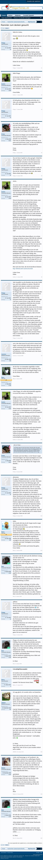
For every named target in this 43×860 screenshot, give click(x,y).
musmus (3, 354)
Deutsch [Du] (10, 852)
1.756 (9, 385)
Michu (3, 679)
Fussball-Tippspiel (28, 15)
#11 (41, 471)
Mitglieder (18, 15)
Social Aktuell (3, 852)
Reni (2, 566)
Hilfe (41, 852)
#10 (41, 439)
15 (10, 49)
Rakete (3, 768)
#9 (41, 378)
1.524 (9, 774)
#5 (41, 175)
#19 (41, 794)
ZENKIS (3, 702)
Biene (2, 532)
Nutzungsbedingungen (38, 854)
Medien (10, 15)
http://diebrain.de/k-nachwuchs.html (23, 268)
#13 (41, 550)
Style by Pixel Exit (4, 858)
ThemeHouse (19, 856)
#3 (41, 109)
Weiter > (7, 28)
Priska (3, 134)
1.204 (9, 573)
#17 (41, 685)
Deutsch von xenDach (32, 855)
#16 (41, 663)
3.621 (9, 140)
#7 (41, 338)
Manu (2, 377)
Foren (4, 15)
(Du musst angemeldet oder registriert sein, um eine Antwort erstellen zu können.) (25, 843)
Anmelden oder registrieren (33, 1)
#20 (41, 838)
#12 (41, 515)
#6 (41, 276)
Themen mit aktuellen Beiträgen (22, 18)
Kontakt (37, 852)
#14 (41, 596)
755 (10, 709)
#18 (41, 751)
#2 (41, 94)
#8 (41, 355)
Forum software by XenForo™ (12, 855)
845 (10, 540)
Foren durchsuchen (7, 18)
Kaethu (3, 84)
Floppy (3, 43)
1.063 (9, 90)
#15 (41, 634)
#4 (41, 152)
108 (10, 360)
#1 (41, 67)
